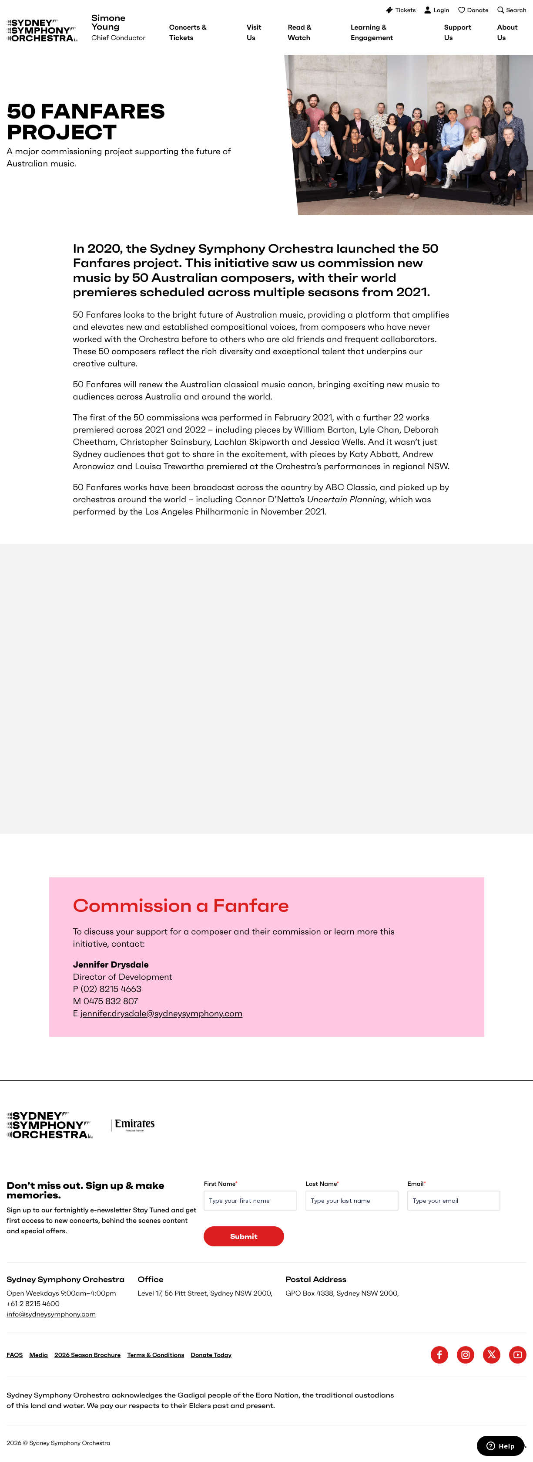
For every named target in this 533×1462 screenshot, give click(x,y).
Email (416, 1184)
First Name (220, 1184)
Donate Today (211, 1355)
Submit (244, 1236)
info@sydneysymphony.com (51, 1314)
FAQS (15, 1355)
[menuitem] (188, 33)
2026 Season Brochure (87, 1355)
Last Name (322, 1184)
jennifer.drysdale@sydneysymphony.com (161, 1013)
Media (38, 1355)
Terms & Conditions (155, 1355)
